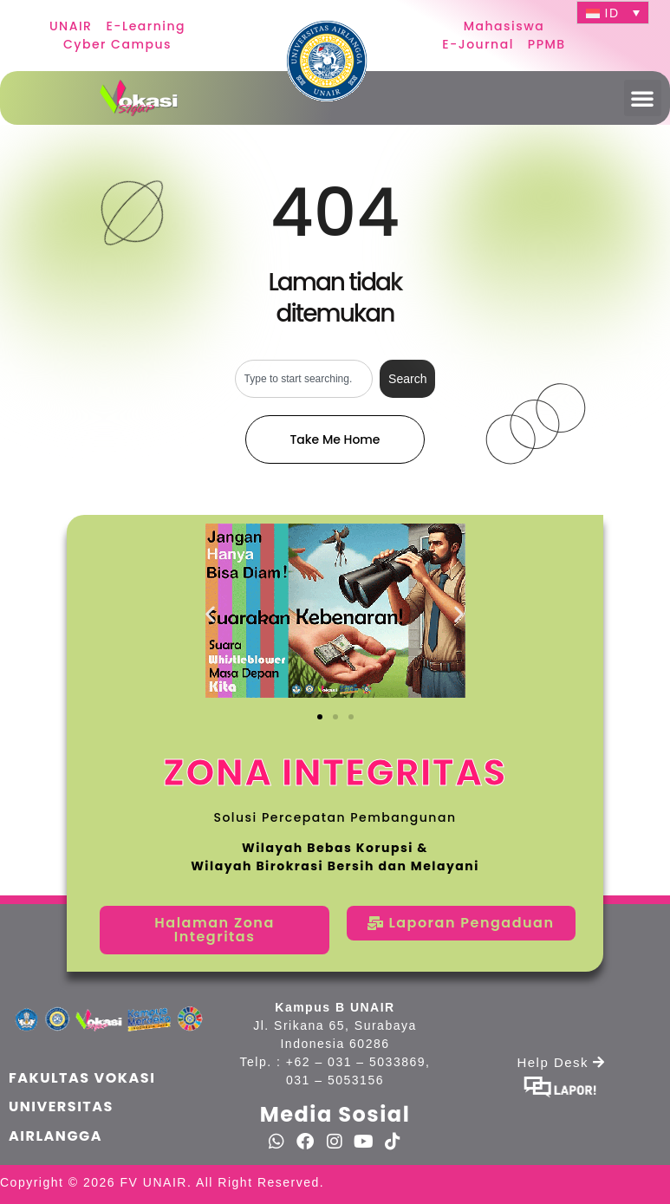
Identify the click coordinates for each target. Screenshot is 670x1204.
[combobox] (304, 379)
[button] (643, 98)
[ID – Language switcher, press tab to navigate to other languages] (612, 12)
